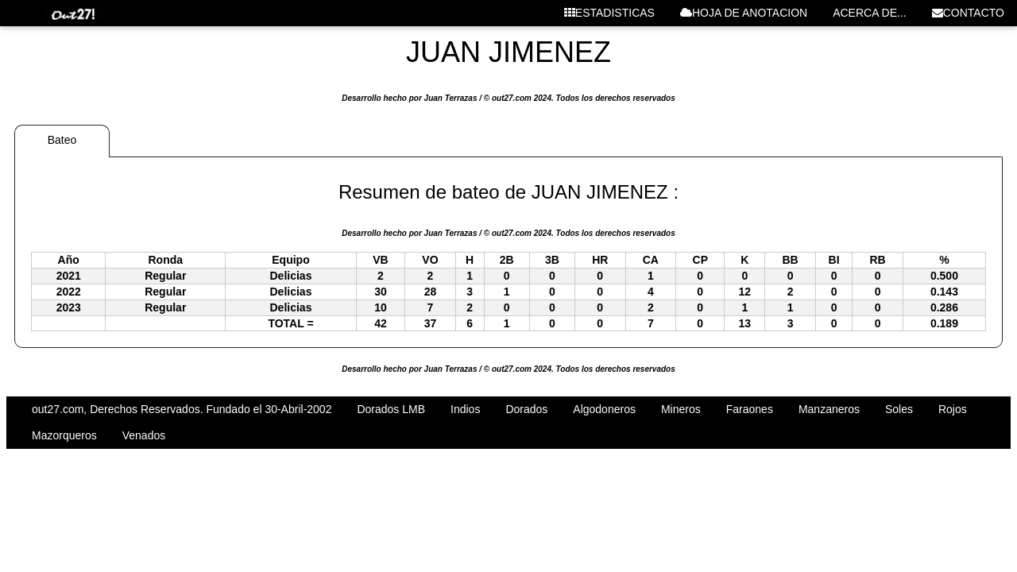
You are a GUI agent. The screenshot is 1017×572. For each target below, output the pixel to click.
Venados (144, 435)
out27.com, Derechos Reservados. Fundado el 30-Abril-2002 (181, 409)
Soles (899, 409)
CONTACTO (968, 12)
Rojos (952, 409)
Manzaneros (829, 409)
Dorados (526, 409)
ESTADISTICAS (609, 12)
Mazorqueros (64, 435)
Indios (465, 409)
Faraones (749, 409)
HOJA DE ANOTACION (743, 12)
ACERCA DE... (870, 12)
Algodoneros (604, 409)
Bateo (62, 139)
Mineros (681, 409)
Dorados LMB (391, 409)
